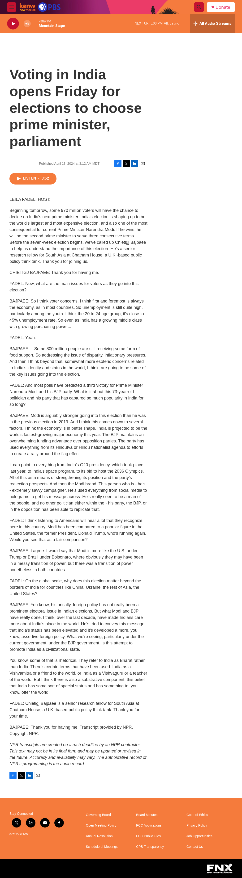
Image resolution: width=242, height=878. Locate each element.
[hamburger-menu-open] (11, 7)
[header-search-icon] (199, 7)
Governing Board (98, 815)
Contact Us (194, 847)
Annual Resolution (99, 836)
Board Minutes (146, 815)
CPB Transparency (150, 847)
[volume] (27, 23)
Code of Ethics (197, 815)
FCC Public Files (148, 836)
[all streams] (212, 23)
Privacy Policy (196, 825)
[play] (13, 23)
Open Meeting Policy (101, 825)
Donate (223, 7)
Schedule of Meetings (102, 847)
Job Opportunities (199, 836)
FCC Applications (148, 825)
